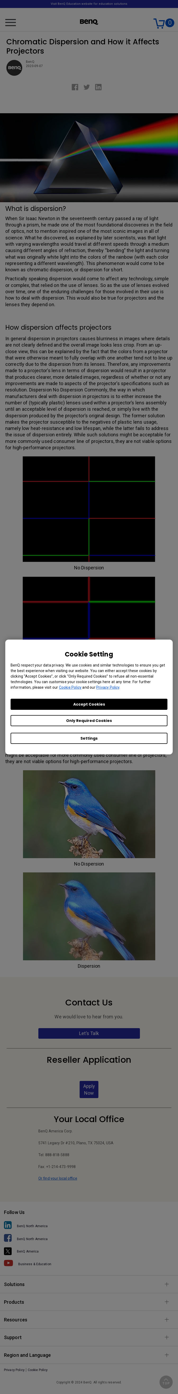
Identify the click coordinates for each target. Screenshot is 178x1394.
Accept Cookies (89, 704)
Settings (89, 738)
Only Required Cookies (89, 720)
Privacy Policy (107, 687)
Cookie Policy (70, 687)
